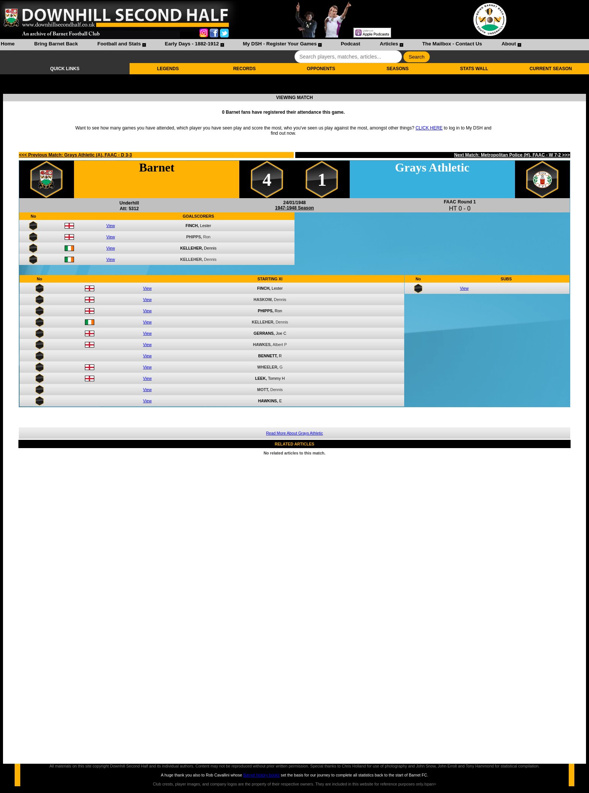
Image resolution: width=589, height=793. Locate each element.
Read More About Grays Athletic (294, 433)
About (508, 44)
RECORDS (244, 68)
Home (8, 44)
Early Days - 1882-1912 (192, 44)
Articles (389, 44)
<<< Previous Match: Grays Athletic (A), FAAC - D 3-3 (75, 155)
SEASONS (398, 68)
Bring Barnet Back (56, 44)
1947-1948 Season (294, 208)
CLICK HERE (429, 128)
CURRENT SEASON (551, 68)
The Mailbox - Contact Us (452, 44)
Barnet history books (261, 775)
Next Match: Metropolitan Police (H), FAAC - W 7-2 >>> (512, 155)
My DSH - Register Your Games (280, 44)
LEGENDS (168, 68)
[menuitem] (7, 44)
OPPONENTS (321, 68)
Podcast (350, 44)
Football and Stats (119, 44)
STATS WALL (474, 68)
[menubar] (260, 44)
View (110, 225)
